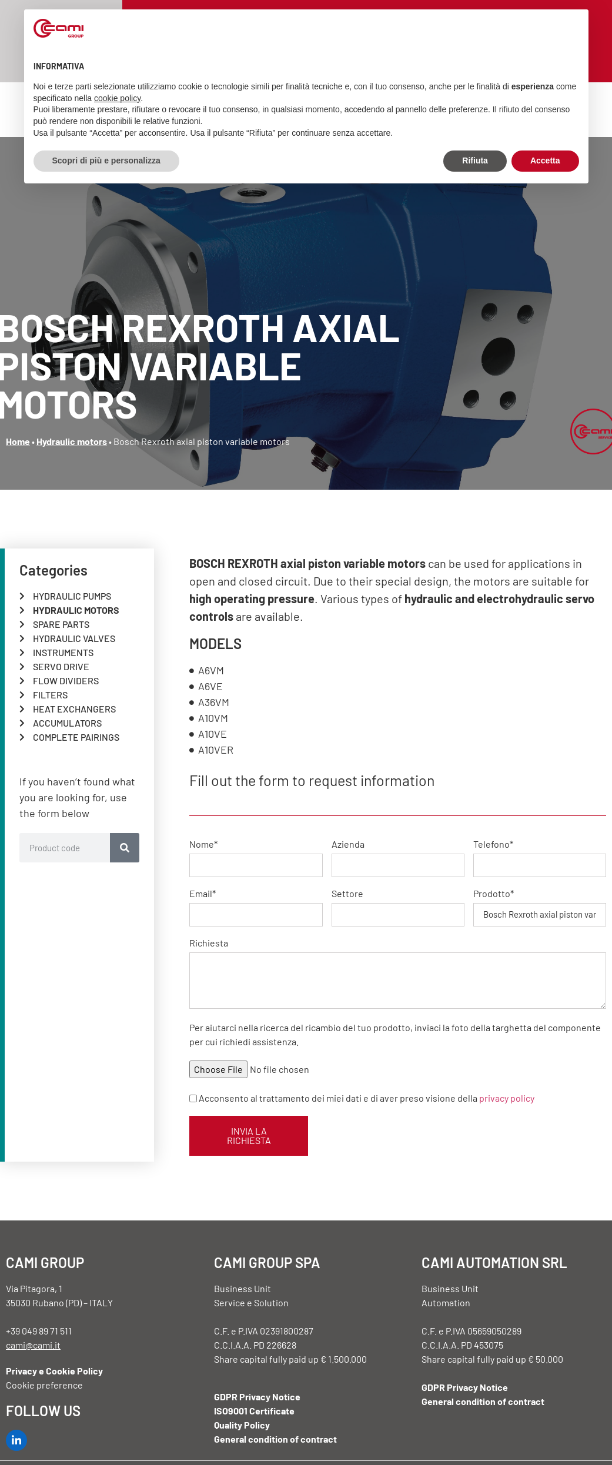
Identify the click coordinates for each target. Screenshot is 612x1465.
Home (18, 441)
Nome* (203, 844)
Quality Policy (242, 1424)
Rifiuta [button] (475, 160)
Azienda (348, 844)
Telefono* (493, 844)
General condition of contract (275, 1438)
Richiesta (208, 943)
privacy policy (506, 1097)
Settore (347, 894)
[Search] (124, 847)
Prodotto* (493, 894)
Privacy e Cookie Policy (54, 1370)
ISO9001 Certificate (254, 1410)
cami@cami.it (33, 1344)
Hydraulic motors (71, 441)
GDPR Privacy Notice (257, 1396)
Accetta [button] (545, 160)
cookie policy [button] (117, 98)
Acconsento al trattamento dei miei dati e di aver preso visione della (366, 1097)
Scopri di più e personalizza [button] (106, 160)
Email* (202, 894)
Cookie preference (44, 1384)
